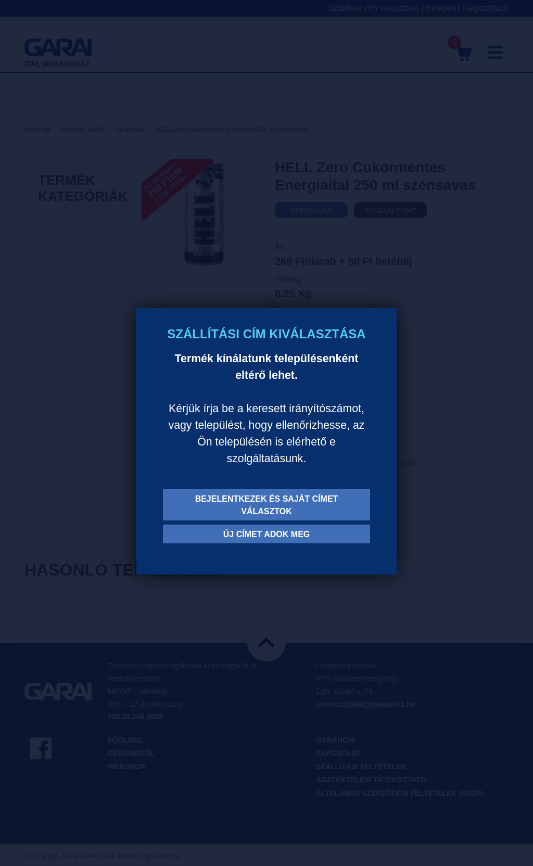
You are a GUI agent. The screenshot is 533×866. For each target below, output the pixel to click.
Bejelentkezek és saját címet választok (266, 505)
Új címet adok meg (266, 534)
